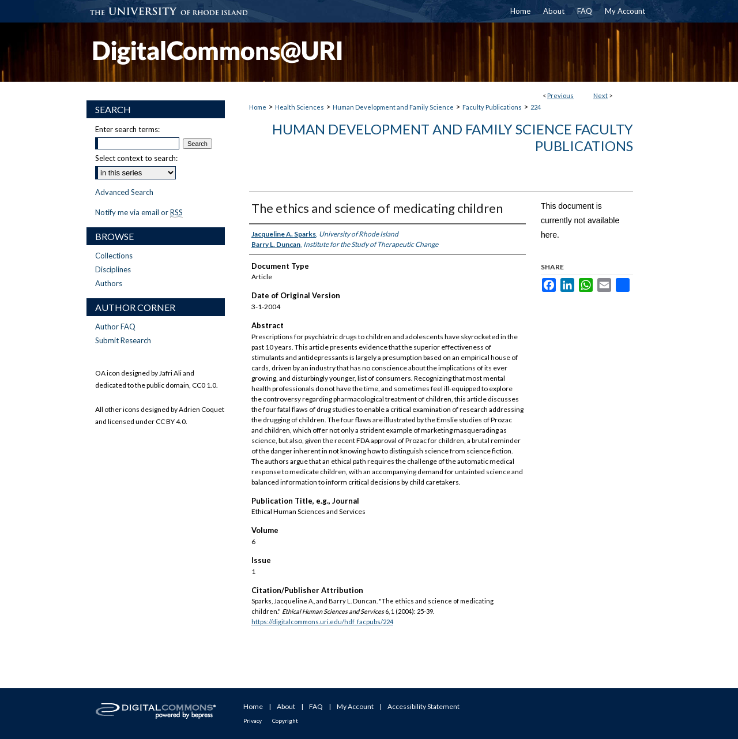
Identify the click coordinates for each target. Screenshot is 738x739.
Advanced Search (124, 192)
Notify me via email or (139, 212)
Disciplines (113, 269)
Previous (560, 95)
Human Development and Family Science (393, 107)
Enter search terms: (127, 129)
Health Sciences (299, 107)
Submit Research (123, 340)
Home (257, 107)
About (286, 706)
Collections (114, 255)
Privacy (252, 720)
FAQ (316, 706)
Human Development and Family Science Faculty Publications (452, 137)
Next (600, 95)
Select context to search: (136, 158)
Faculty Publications (492, 107)
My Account (355, 706)
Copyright (285, 720)
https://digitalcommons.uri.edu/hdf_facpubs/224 (322, 621)
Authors (108, 283)
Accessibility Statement (423, 706)
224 (535, 107)
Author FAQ (115, 326)
